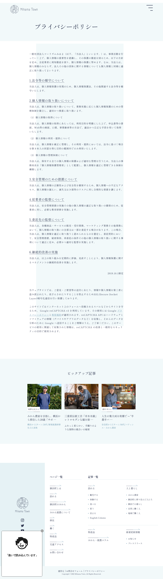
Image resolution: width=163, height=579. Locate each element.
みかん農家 (133, 494)
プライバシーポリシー (95, 571)
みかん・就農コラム (98, 540)
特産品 (53, 536)
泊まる (93, 513)
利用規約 (57, 314)
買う (92, 508)
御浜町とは (55, 488)
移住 (52, 520)
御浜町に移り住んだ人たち (140, 499)
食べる (93, 504)
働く (52, 528)
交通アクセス (57, 544)
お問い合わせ (57, 552)
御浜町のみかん (58, 504)
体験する (94, 499)
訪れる (53, 496)
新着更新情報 (133, 532)
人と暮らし (132, 488)
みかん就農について (60, 512)
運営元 (61, 571)
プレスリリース (135, 543)
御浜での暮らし (135, 504)
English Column (98, 517)
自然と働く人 (134, 508)
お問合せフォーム (74, 571)
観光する (94, 494)
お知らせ (132, 538)
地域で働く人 (134, 513)
